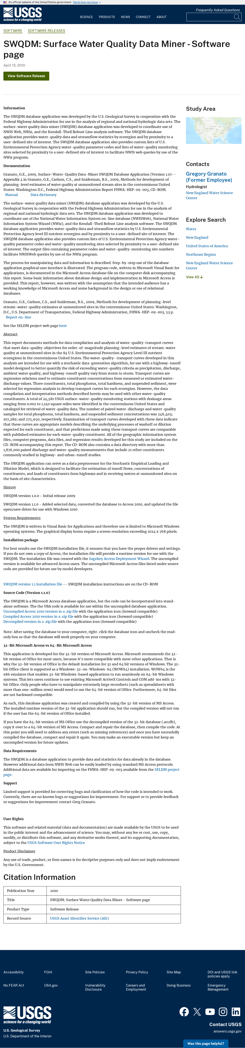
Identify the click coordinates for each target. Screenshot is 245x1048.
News (125, 17)
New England (197, 237)
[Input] (214, 17)
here (63, 326)
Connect (143, 17)
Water (191, 229)
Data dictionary (43, 195)
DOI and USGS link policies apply (222, 974)
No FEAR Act (13, 985)
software (12, 31)
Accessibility (13, 972)
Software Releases (46, 31)
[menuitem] (86, 14)
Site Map (174, 972)
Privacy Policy (137, 972)
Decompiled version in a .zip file (30, 621)
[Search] (237, 17)
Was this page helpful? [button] (205, 1044)
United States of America (207, 246)
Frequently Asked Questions (218, 10)
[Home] (22, 20)
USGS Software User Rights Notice (56, 843)
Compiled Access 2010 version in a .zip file (38, 616)
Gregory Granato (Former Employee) (209, 177)
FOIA (48, 972)
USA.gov (51, 985)
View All (194, 277)
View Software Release (26, 76)
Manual (11, 195)
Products (107, 17)
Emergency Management (218, 987)
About (161, 17)
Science (86, 17)
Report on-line (18, 317)
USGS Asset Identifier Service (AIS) (79, 918)
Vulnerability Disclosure (95, 987)
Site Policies (95, 972)
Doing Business (179, 985)
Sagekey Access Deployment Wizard (119, 559)
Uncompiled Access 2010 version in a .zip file (40, 611)
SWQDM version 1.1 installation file (32, 584)
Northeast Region (201, 254)
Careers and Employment (136, 987)
